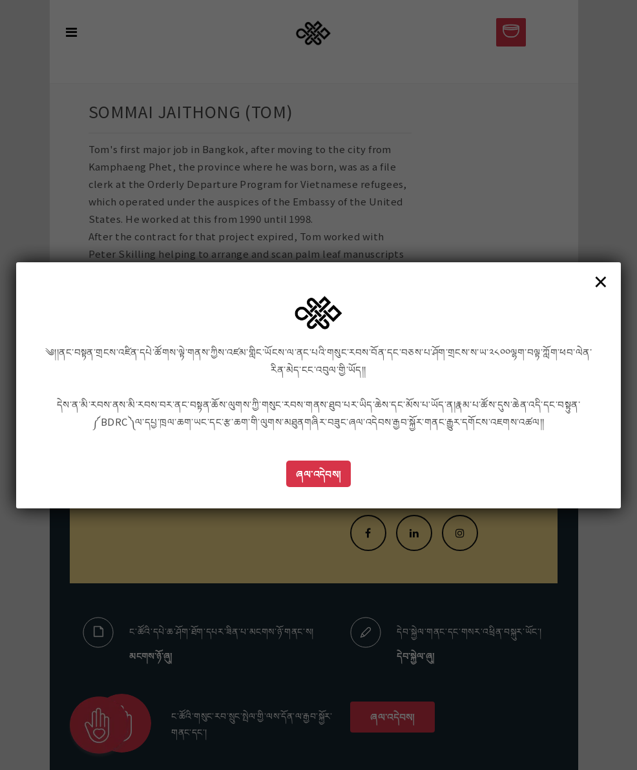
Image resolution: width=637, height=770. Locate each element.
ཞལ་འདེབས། (318, 474)
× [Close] (601, 281)
